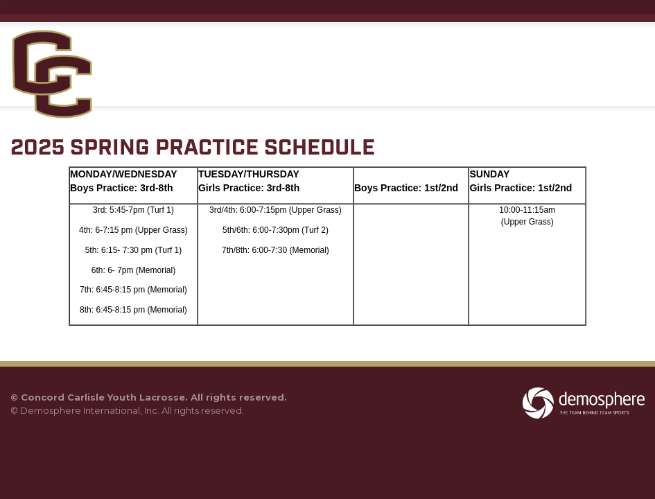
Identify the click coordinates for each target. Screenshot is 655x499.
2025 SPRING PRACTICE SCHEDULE (192, 148)
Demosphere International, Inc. (89, 410)
